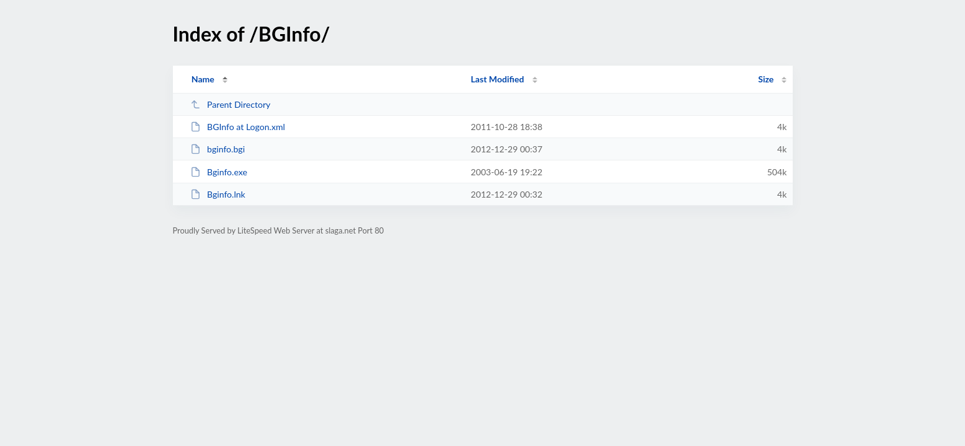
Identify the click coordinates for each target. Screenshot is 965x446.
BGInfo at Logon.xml (237, 126)
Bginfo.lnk (217, 194)
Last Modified (497, 79)
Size (765, 79)
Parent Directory (230, 104)
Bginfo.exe (218, 172)
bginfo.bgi (217, 149)
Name (203, 79)
